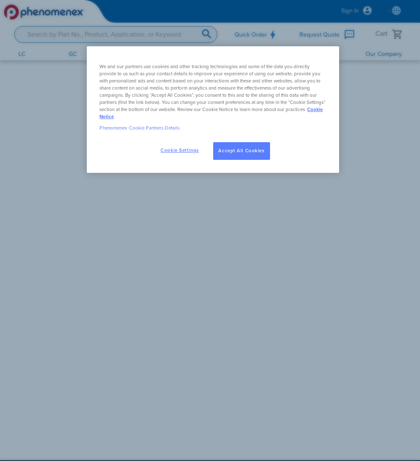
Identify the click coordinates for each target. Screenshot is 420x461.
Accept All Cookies (241, 151)
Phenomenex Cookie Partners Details (139, 128)
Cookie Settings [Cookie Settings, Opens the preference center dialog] (180, 150)
